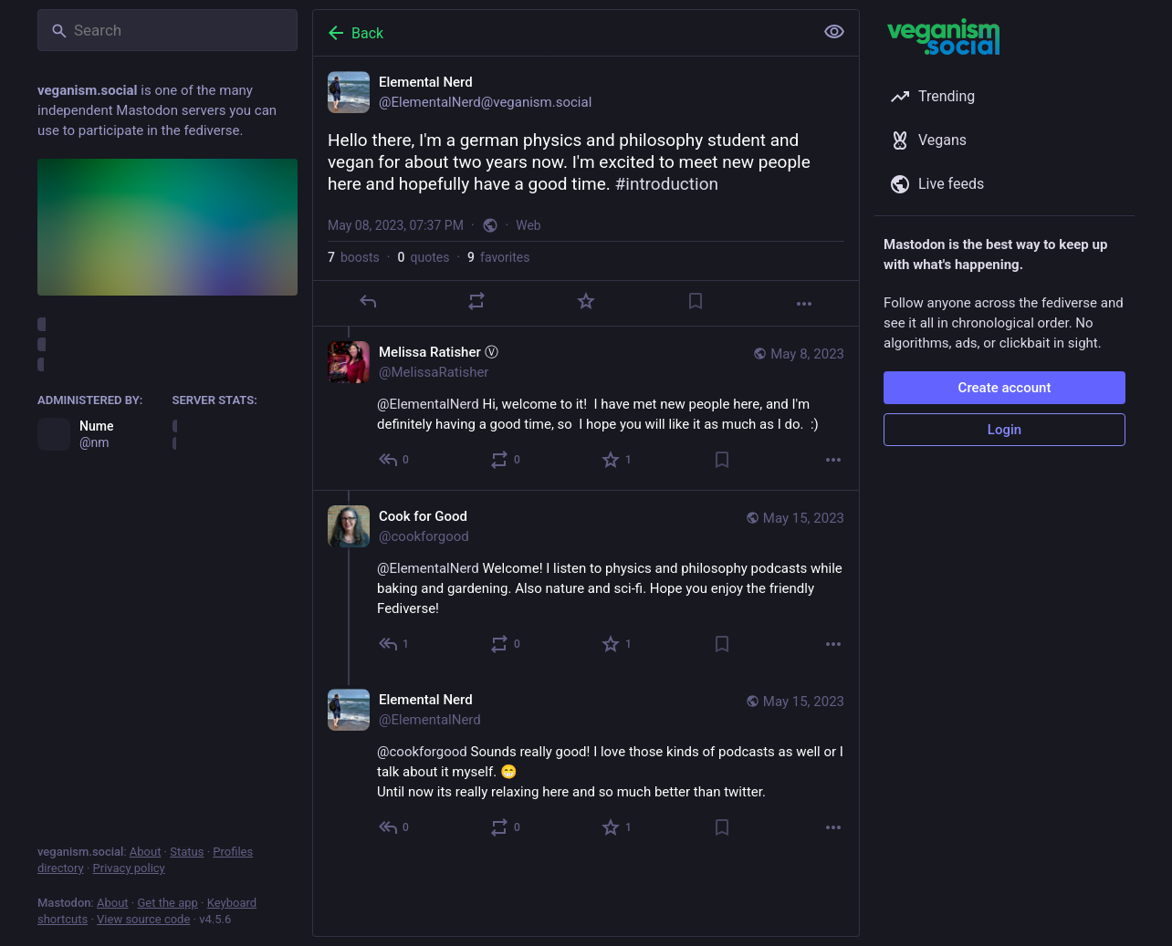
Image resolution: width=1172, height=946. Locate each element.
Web (528, 225)
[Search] (167, 30)
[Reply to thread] (395, 460)
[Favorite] (586, 301)
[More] (804, 304)
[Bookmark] (695, 301)
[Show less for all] (834, 32)
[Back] (561, 33)
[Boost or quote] (476, 301)
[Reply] (368, 301)
